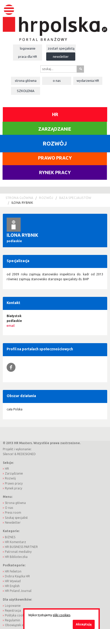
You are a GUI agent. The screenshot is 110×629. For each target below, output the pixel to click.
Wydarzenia (88, 80)
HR (55, 114)
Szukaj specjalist (16, 517)
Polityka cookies (16, 615)
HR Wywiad (13, 581)
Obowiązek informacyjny (23, 625)
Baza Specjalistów (75, 197)
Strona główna (25, 80)
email (11, 325)
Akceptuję (84, 624)
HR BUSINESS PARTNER (21, 546)
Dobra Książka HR (17, 576)
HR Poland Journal (18, 590)
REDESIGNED (26, 454)
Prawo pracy (55, 157)
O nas (57, 80)
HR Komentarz (15, 542)
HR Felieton (13, 571)
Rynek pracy (55, 172)
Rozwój (46, 197)
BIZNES (10, 537)
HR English (12, 586)
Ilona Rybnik (22, 202)
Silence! (8, 454)
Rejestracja (13, 610)
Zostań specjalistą (61, 48)
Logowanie (27, 48)
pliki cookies (61, 615)
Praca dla (27, 56)
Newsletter (61, 56)
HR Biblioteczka (16, 556)
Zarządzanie (54, 128)
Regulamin (12, 620)
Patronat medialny (18, 551)
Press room (13, 512)
